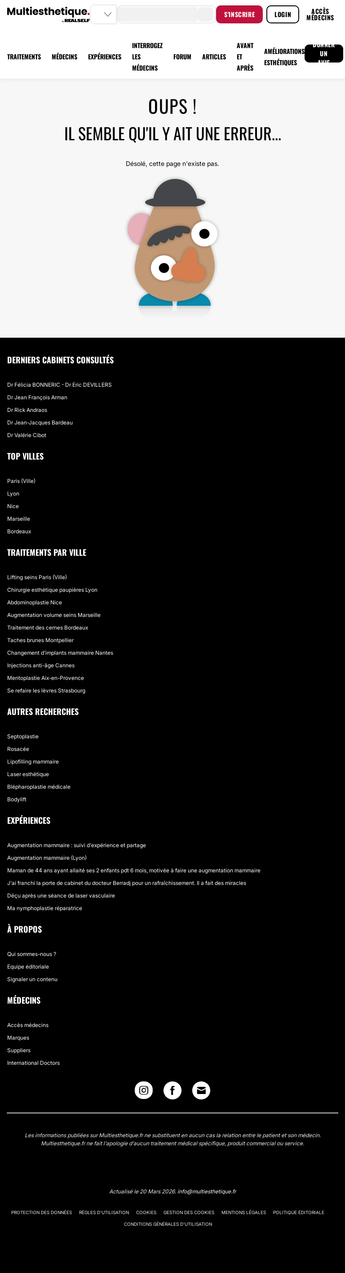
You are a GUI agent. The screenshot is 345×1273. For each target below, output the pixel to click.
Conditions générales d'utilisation (168, 1224)
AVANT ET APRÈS (245, 56)
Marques (18, 1037)
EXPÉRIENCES (104, 56)
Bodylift (17, 799)
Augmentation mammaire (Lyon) (47, 857)
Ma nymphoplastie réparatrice (44, 908)
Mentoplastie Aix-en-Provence (45, 677)
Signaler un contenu (32, 979)
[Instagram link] (144, 1092)
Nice (13, 506)
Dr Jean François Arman (37, 397)
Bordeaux (19, 531)
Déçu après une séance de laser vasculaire (61, 895)
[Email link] (201, 1090)
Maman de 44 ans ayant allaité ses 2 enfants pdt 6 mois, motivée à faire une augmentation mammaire (134, 870)
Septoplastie (23, 736)
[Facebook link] (172, 1092)
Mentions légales (243, 1212)
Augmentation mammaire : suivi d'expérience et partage (76, 845)
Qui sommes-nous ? (31, 954)
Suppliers (19, 1050)
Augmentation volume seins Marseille (54, 615)
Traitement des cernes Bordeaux (47, 627)
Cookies (146, 1212)
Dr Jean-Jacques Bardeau (40, 422)
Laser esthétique (28, 774)
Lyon (13, 493)
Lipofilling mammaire (33, 761)
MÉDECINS (64, 56)
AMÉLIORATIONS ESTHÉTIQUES (284, 56)
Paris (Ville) (21, 481)
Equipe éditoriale (28, 966)
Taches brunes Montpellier (40, 640)
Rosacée (18, 749)
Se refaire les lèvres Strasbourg (46, 690)
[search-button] (205, 14)
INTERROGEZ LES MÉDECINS (147, 56)
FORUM (182, 56)
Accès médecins (28, 1025)
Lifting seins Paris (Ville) (37, 577)
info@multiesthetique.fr (206, 1191)
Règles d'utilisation (104, 1212)
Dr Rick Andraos (27, 409)
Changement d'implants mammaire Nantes (60, 652)
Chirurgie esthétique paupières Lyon (52, 589)
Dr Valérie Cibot (26, 435)
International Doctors (33, 1062)
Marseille (18, 518)
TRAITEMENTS (24, 56)
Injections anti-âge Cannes (41, 665)
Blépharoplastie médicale (39, 786)
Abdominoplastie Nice (34, 602)
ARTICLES (214, 56)
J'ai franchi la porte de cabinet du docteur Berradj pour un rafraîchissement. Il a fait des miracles (126, 883)
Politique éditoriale (298, 1212)
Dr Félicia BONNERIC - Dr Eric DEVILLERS (59, 384)
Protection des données (41, 1212)
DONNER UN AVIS (324, 54)
